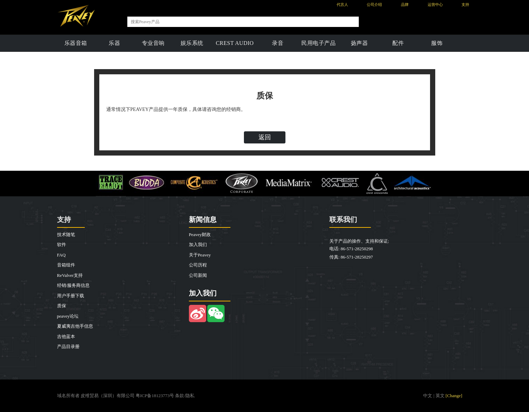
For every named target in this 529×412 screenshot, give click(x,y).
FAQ (61, 255)
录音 (277, 43)
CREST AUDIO (235, 43)
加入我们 (198, 244)
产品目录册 (68, 346)
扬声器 (359, 43)
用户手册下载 (70, 295)
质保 (61, 305)
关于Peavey (200, 255)
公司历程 (198, 265)
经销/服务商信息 (73, 285)
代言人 (342, 4)
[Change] (454, 395)
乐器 (114, 43)
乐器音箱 (75, 43)
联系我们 (343, 219)
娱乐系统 (192, 43)
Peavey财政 (200, 234)
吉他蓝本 (66, 336)
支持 (465, 4)
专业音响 (153, 43)
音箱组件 (66, 265)
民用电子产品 (318, 43)
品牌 (405, 4)
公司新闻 (198, 275)
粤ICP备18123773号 (155, 395)
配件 (398, 43)
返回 (264, 137)
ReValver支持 (70, 275)
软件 (61, 244)
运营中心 (435, 4)
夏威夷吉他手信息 (75, 326)
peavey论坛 (68, 316)
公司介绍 (374, 4)
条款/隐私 (184, 395)
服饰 (437, 43)
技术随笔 (66, 234)
